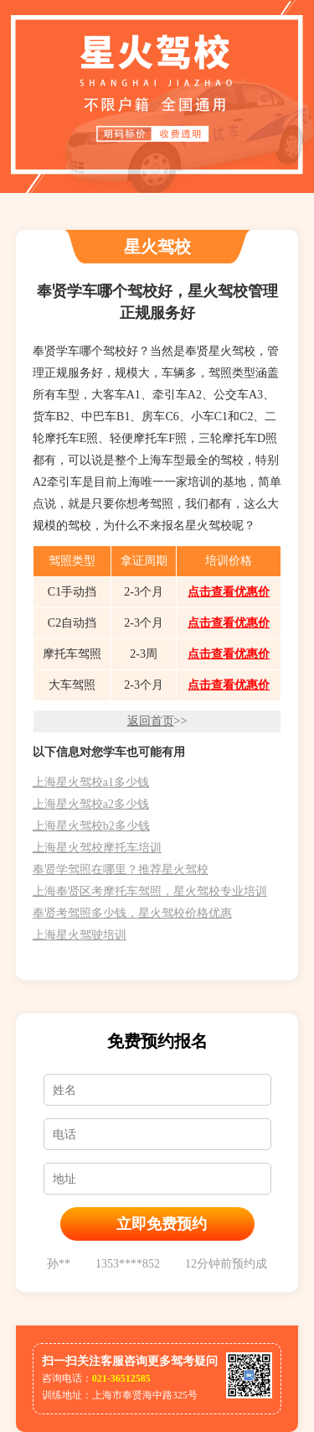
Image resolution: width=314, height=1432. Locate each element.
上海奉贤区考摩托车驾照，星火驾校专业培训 (150, 891)
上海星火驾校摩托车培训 (97, 847)
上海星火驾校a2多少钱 (91, 804)
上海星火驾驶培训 (79, 935)
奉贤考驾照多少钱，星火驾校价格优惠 (132, 913)
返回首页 (150, 721)
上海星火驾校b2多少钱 (91, 826)
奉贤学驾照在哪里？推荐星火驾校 (120, 869)
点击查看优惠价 (229, 592)
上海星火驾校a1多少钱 (91, 782)
